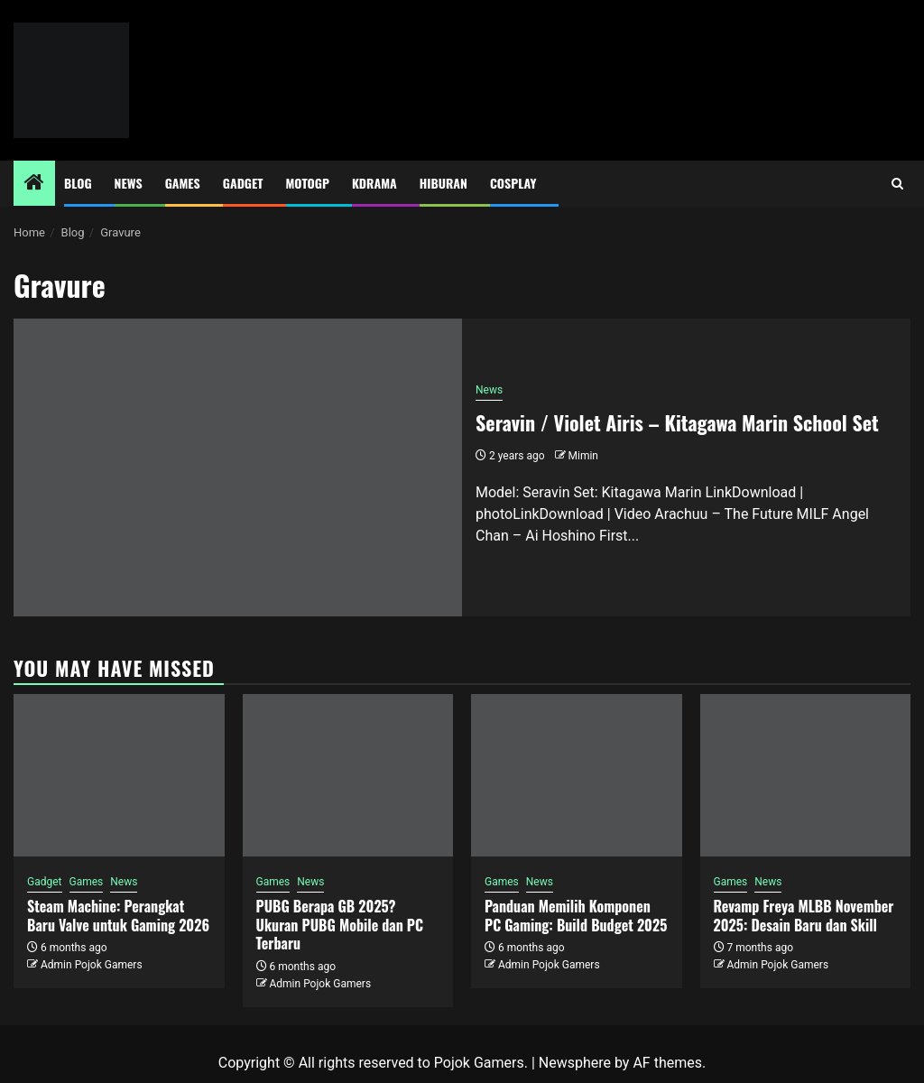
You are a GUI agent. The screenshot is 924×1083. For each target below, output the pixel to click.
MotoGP (307, 182)
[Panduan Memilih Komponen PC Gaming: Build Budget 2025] (576, 775)
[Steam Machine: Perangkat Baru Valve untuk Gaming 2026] (119, 775)
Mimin (583, 455)
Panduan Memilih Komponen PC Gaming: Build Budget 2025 (576, 915)
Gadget (243, 182)
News (129, 182)
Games (182, 182)
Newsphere (575, 1062)
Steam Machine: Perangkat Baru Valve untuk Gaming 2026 (118, 915)
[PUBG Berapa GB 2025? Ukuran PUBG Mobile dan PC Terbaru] (348, 775)
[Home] (34, 184)
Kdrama (374, 182)
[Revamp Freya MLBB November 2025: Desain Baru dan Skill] (805, 775)
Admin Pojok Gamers (92, 964)
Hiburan (443, 182)
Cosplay (513, 182)
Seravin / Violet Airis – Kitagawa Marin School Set (677, 422)
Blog (78, 182)
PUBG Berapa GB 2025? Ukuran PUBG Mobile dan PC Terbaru (340, 925)
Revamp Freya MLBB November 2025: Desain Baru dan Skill (804, 915)
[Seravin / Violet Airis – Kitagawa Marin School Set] (238, 467)
